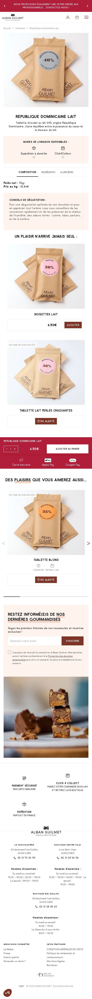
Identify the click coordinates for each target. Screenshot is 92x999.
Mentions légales (56, 961)
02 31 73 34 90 (24, 858)
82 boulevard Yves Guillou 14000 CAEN (24, 851)
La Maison (9, 949)
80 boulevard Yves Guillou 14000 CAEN (46, 900)
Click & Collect (67, 783)
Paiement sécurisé (24, 786)
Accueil (7, 28)
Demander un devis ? (15, 961)
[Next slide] (88, 543)
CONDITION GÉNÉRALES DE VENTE (65, 949)
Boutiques (52, 965)
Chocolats (20, 28)
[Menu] (86, 17)
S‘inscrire (72, 640)
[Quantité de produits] (10, 449)
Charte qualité (11, 957)
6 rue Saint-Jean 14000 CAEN (68, 851)
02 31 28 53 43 (46, 906)
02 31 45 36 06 (67, 858)
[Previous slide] (4, 543)
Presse (7, 953)
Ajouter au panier (67, 449)
